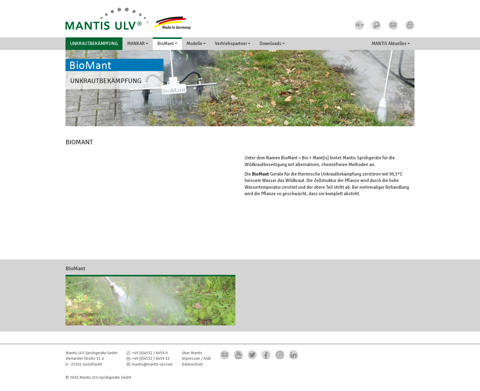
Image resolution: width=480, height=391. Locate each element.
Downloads (272, 43)
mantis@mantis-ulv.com (152, 364)
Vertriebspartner (232, 43)
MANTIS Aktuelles (391, 43)
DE (359, 25)
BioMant (167, 43)
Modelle (196, 43)
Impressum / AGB (196, 358)
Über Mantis (192, 353)
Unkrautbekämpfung (94, 43)
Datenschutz (192, 364)
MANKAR (137, 43)
